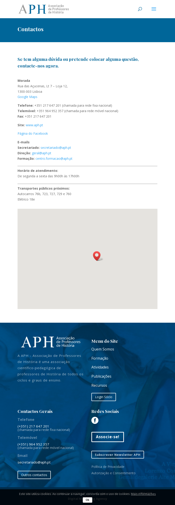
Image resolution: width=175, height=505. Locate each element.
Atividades (100, 367)
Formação (99, 358)
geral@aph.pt (41, 153)
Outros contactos (34, 475)
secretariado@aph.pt (56, 147)
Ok (87, 500)
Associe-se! (107, 436)
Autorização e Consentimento (113, 473)
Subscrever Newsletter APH (118, 455)
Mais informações (143, 494)
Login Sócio (103, 397)
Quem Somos (102, 349)
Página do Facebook (33, 133)
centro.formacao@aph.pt (54, 158)
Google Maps (27, 97)
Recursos (99, 385)
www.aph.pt (34, 125)
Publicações (101, 376)
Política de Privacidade (107, 466)
